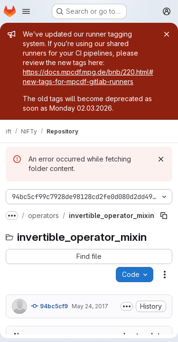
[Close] (166, 34)
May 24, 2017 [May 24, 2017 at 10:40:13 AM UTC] (90, 306)
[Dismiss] (161, 159)
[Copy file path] (163, 215)
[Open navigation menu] (26, 11)
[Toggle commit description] (127, 306)
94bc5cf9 (49, 306)
